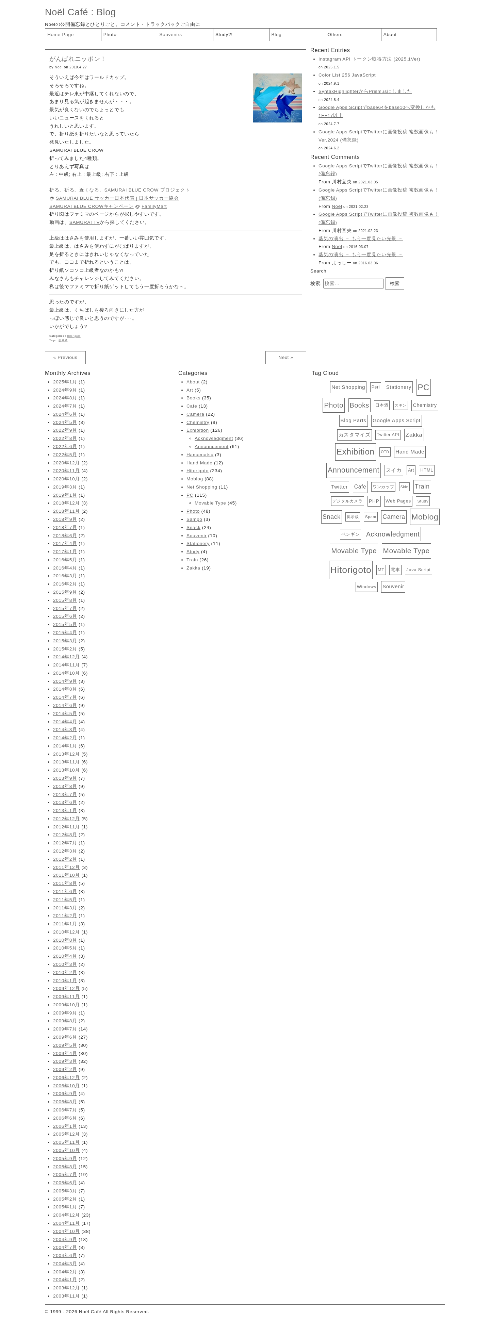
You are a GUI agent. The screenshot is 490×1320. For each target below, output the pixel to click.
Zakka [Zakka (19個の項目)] (414, 435)
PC (189, 495)
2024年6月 (65, 414)
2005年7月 (65, 1174)
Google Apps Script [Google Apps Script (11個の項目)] (397, 420)
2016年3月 (65, 575)
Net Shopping (201, 487)
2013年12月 (66, 754)
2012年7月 (65, 842)
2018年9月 (65, 519)
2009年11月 (66, 996)
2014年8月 (65, 689)
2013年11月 (66, 761)
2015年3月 (65, 640)
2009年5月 (65, 1045)
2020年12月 (66, 462)
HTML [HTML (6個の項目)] (426, 470)
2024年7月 (65, 406)
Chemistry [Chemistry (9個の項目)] (425, 405)
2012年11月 (66, 826)
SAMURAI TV (84, 222)
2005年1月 (65, 1206)
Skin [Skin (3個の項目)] (404, 487)
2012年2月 (65, 859)
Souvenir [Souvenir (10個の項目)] (393, 586)
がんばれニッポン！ (78, 58)
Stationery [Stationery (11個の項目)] (398, 387)
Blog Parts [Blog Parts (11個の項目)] (353, 420)
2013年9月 (65, 778)
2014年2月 (65, 737)
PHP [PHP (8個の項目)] (374, 501)
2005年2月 (65, 1199)
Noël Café (66, 12)
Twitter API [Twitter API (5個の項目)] (388, 434)
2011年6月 (65, 891)
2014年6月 (65, 705)
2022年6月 (65, 446)
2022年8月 (65, 438)
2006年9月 (65, 1093)
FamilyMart (154, 206)
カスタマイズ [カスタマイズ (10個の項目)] (355, 435)
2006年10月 (66, 1085)
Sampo (194, 519)
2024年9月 (65, 390)
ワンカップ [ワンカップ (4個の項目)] (383, 487)
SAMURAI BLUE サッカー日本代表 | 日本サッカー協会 (117, 198)
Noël (59, 67)
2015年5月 (65, 624)
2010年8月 (65, 940)
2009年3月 (65, 1061)
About (390, 34)
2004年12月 (66, 1215)
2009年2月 (65, 1069)
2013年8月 (65, 786)
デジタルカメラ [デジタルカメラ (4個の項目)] (347, 501)
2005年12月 (66, 1134)
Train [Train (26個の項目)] (422, 486)
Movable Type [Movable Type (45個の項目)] (354, 551)
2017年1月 (65, 551)
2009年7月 (65, 1029)
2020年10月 (66, 478)
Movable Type (210, 503)
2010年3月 (65, 964)
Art (189, 390)
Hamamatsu (199, 454)
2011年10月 (66, 875)
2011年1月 (65, 923)
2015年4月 (65, 632)
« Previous (65, 357)
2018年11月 (66, 511)
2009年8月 (65, 1020)
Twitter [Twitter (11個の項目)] (339, 487)
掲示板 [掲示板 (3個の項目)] (353, 517)
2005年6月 (65, 1182)
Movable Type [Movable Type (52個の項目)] (406, 551)
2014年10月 (66, 673)
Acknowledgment (214, 438)
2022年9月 (65, 430)
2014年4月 (65, 721)
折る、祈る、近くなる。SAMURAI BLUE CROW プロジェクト (119, 190)
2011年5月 (65, 899)
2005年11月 (66, 1142)
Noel (337, 246)
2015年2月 (65, 648)
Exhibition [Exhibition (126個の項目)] (356, 451)
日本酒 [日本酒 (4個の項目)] (381, 405)
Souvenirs (170, 34)
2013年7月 (65, 794)
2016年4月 (65, 568)
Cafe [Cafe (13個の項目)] (360, 487)
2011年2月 (65, 915)
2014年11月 (66, 664)
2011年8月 (65, 883)
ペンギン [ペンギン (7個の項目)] (350, 534)
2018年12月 (66, 503)
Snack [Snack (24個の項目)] (332, 516)
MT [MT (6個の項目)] (381, 569)
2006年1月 (65, 1126)
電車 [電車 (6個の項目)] (395, 569)
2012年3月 (65, 851)
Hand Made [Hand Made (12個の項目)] (409, 452)
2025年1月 (65, 381)
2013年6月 (65, 802)
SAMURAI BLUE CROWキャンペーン (91, 206)
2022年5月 (65, 454)
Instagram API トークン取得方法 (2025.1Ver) (369, 59)
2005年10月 (66, 1150)
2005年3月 (65, 1190)
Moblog (194, 478)
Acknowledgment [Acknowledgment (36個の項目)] (393, 534)
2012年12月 (66, 818)
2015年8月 (65, 600)
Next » (285, 357)
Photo (110, 34)
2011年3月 (65, 907)
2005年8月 (65, 1166)
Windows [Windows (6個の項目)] (366, 586)
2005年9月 (65, 1158)
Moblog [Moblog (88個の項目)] (424, 516)
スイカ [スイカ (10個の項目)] (394, 470)
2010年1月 (65, 980)
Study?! (224, 34)
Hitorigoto (74, 335)
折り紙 (63, 340)
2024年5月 (65, 422)
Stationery (198, 543)
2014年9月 (65, 681)
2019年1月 (65, 495)
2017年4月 (65, 543)
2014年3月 (65, 729)
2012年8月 (65, 834)
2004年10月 (66, 1231)
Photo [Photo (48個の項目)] (333, 405)
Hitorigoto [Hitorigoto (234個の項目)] (351, 570)
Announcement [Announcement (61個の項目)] (353, 470)
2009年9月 (65, 1013)
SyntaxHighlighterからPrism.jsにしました (365, 91)
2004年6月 (65, 1255)
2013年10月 (66, 770)
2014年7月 (65, 697)
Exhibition (197, 430)
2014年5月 (65, 713)
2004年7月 (65, 1247)
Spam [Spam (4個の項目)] (370, 517)
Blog (106, 12)
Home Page (60, 34)
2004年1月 (65, 1279)
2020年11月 (66, 470)
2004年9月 (65, 1239)
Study (192, 551)
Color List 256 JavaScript (347, 75)
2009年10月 (66, 1004)
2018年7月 (65, 527)
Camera (195, 414)
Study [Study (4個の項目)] (422, 501)
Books (193, 397)
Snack (193, 527)
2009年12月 (66, 988)
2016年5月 (65, 559)
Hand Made (199, 462)
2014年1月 (65, 745)
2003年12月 (66, 1287)
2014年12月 (66, 656)
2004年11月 (66, 1223)
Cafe (191, 406)
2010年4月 (65, 956)
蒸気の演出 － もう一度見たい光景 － (360, 238)
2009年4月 (65, 1053)
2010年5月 (65, 948)
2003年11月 (66, 1296)
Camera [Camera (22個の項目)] (393, 516)
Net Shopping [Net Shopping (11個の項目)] (348, 387)
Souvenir (196, 535)
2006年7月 (65, 1109)
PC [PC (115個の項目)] (424, 387)
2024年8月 (65, 397)
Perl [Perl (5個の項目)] (376, 387)
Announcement (212, 446)
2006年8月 (65, 1101)
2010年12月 (66, 932)
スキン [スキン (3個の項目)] (401, 405)
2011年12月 (66, 867)
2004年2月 (65, 1271)
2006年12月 (66, 1077)
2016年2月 (65, 584)
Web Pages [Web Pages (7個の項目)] (398, 501)
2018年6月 (65, 535)
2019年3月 (65, 487)
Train (192, 559)
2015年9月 (65, 592)
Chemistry (197, 422)
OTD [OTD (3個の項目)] (385, 452)
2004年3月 (65, 1263)
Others (335, 34)
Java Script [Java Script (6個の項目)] (418, 569)
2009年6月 (65, 1037)
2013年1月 (65, 810)
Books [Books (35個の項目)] (359, 405)
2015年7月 (65, 608)
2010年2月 (65, 972)
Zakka (193, 568)
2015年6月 (65, 616)
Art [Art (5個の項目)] (411, 470)
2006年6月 (65, 1118)
